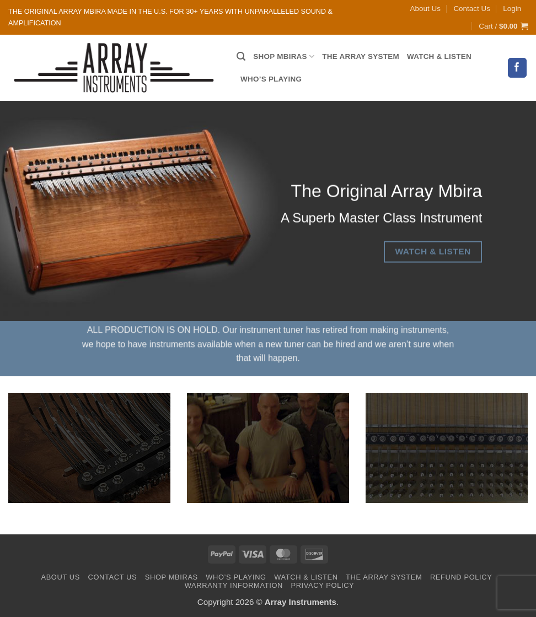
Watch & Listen (439, 56)
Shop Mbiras (283, 56)
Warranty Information (234, 585)
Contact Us (471, 8)
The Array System (360, 56)
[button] (512, 9)
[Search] (241, 56)
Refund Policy (461, 577)
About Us (425, 8)
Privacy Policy (322, 585)
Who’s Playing (271, 79)
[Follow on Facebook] (517, 67)
